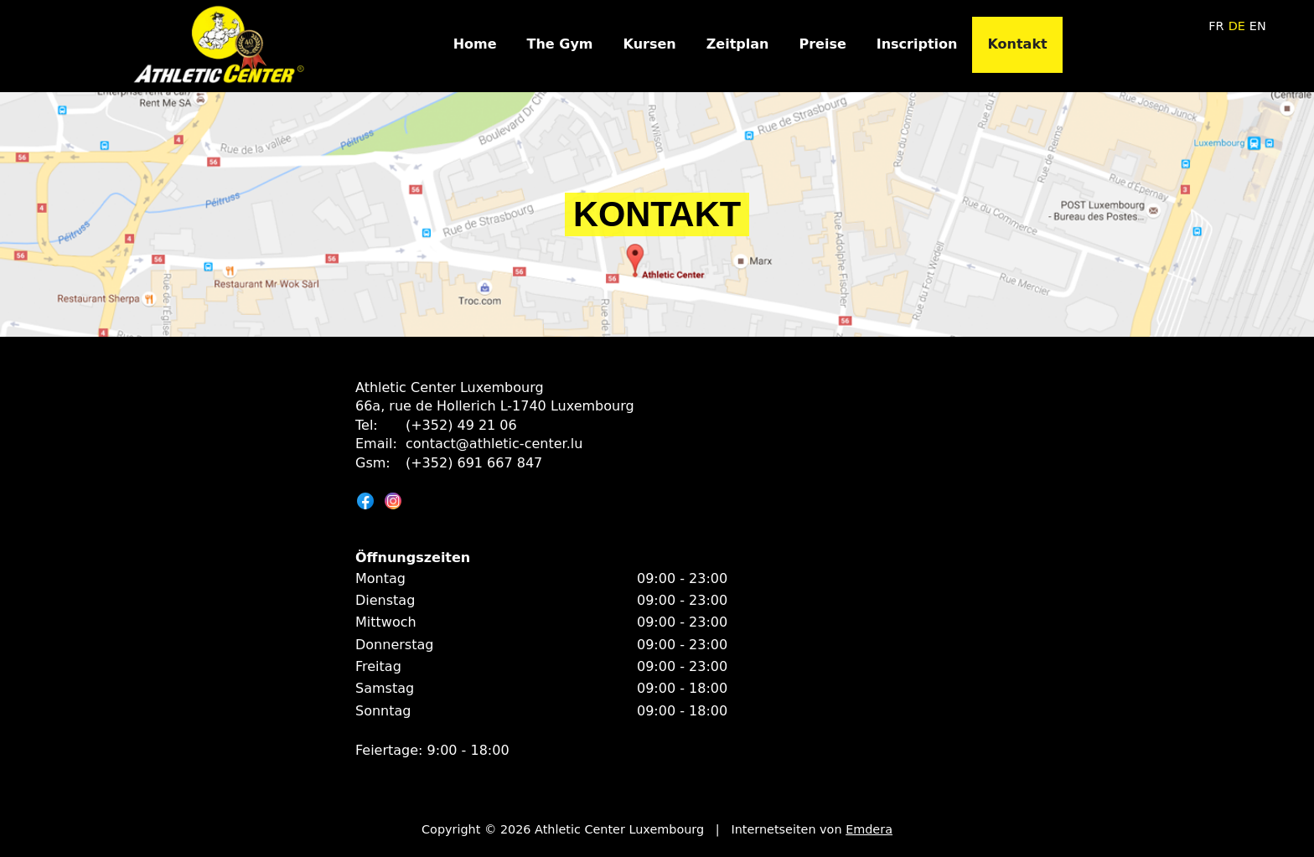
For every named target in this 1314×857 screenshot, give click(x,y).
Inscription (917, 44)
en (1257, 26)
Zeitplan (737, 44)
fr (1215, 26)
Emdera (869, 829)
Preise (822, 44)
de (1237, 26)
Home (475, 44)
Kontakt (1017, 44)
